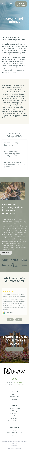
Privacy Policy (14, 445)
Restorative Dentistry (14, 421)
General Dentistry (14, 416)
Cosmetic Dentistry (14, 408)
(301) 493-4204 (17, 382)
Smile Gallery (14, 399)
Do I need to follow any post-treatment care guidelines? (12, 168)
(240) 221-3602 (19, 385)
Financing (14, 435)
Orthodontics (14, 418)
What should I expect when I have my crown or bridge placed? (12, 157)
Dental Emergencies (14, 411)
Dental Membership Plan (14, 432)
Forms (14, 430)
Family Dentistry (14, 413)
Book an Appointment (21, 4)
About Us (14, 394)
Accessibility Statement (14, 448)
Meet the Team (14, 397)
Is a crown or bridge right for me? (11, 148)
